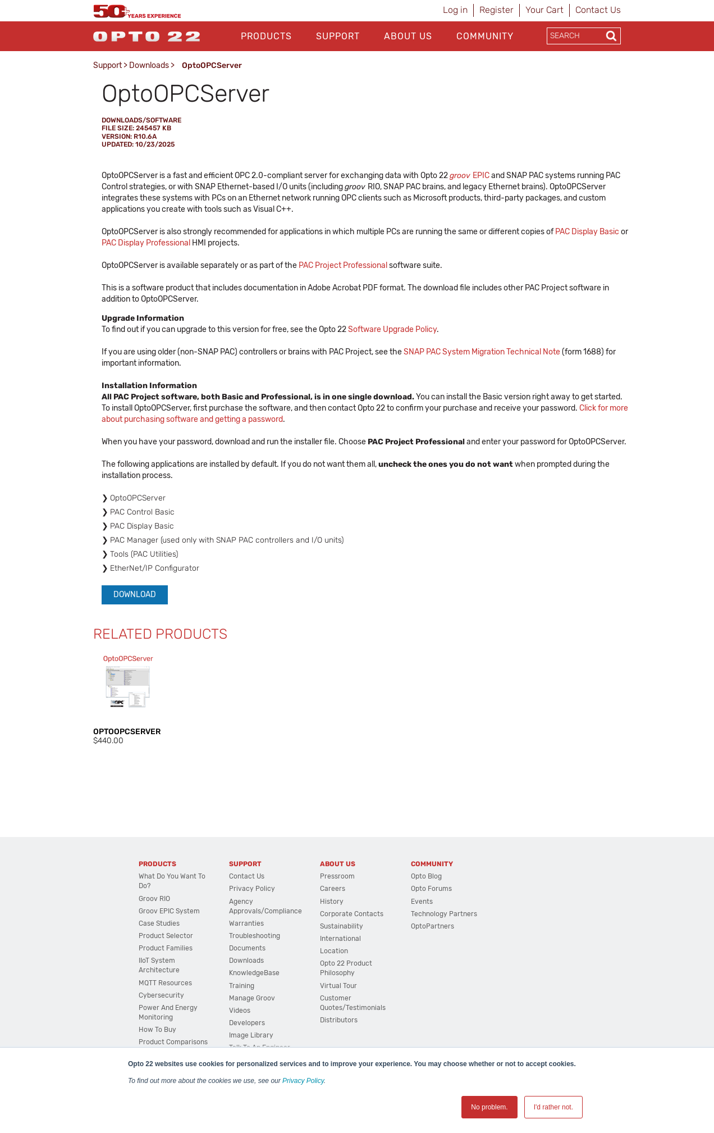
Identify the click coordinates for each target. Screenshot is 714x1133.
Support (338, 36)
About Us (408, 36)
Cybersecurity (161, 995)
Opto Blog (426, 876)
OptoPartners (432, 926)
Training (241, 986)
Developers (247, 1023)
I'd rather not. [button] (553, 1107)
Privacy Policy (303, 1081)
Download (134, 594)
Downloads (149, 65)
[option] (128, 699)
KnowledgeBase (254, 973)
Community (485, 36)
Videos (239, 1010)
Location (334, 951)
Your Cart (544, 9)
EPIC (469, 175)
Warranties (246, 923)
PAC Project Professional (343, 265)
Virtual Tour (338, 986)
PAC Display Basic (587, 231)
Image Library (251, 1035)
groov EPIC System (169, 911)
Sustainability (341, 926)
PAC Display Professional (146, 243)
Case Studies (159, 923)
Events (422, 902)
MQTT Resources (165, 983)
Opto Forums (431, 889)
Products (266, 36)
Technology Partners (444, 914)
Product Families (166, 948)
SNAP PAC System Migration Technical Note (482, 352)
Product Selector (166, 936)
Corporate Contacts (351, 914)
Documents (247, 948)
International (340, 939)
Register (496, 9)
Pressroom (337, 876)
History (332, 902)
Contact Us (598, 9)
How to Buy (157, 1030)
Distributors (339, 1020)
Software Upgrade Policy (392, 329)
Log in (455, 9)
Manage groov (252, 998)
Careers (332, 889)
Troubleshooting (254, 936)
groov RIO (154, 899)
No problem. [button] (489, 1107)
